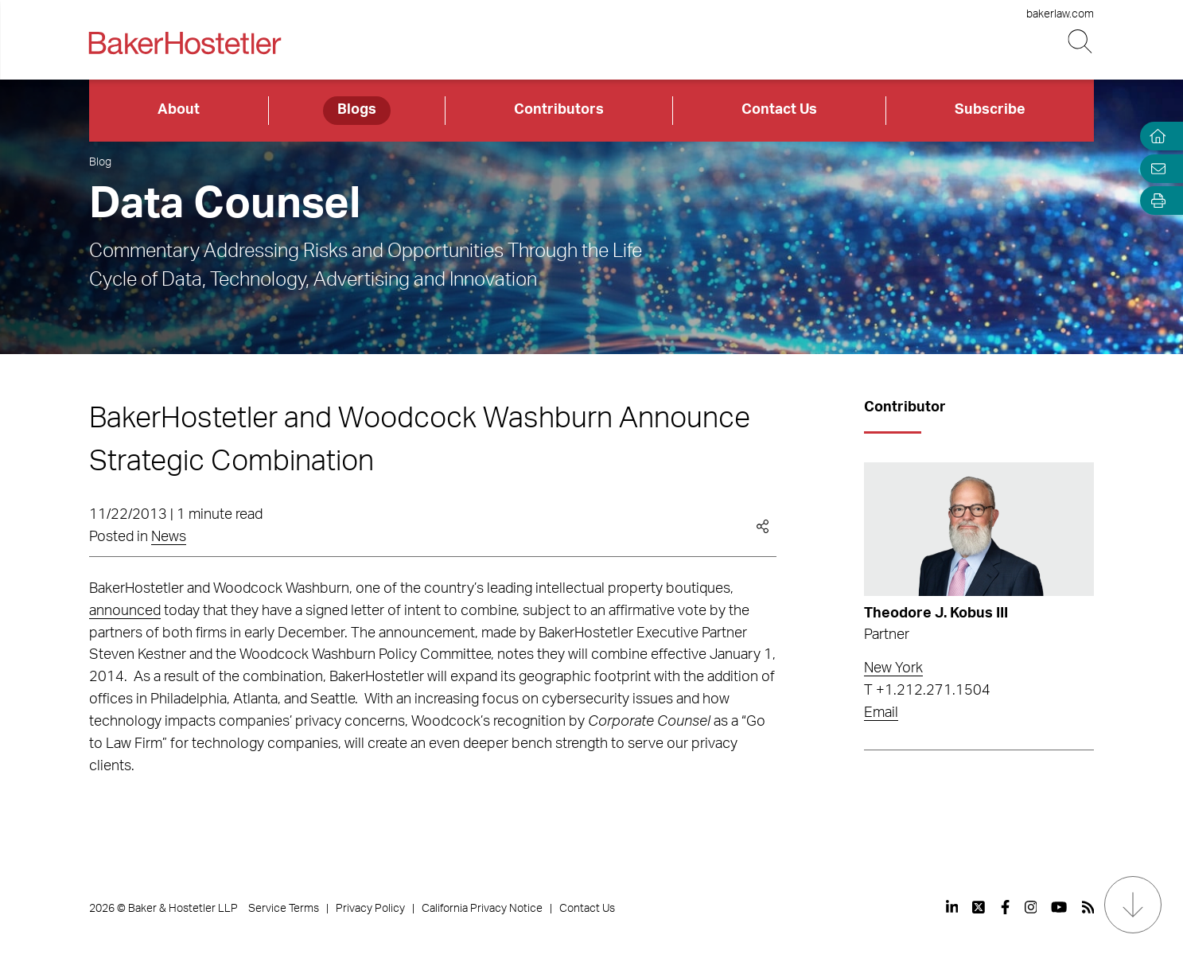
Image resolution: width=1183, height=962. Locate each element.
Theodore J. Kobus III (936, 613)
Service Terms (283, 908)
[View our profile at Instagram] (1031, 907)
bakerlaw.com (1060, 14)
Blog (100, 162)
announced (125, 611)
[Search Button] (1081, 42)
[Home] (1154, 136)
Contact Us (779, 110)
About (179, 110)
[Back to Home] (185, 43)
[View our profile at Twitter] (979, 907)
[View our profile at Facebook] (1005, 907)
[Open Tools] (1154, 201)
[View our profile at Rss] (1088, 907)
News (168, 537)
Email (881, 713)
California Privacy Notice (482, 908)
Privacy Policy (370, 908)
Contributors (559, 110)
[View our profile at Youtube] (1059, 907)
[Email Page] (1154, 168)
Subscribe (990, 110)
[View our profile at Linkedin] (952, 907)
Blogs (356, 110)
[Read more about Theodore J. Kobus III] (979, 529)
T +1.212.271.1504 (927, 691)
